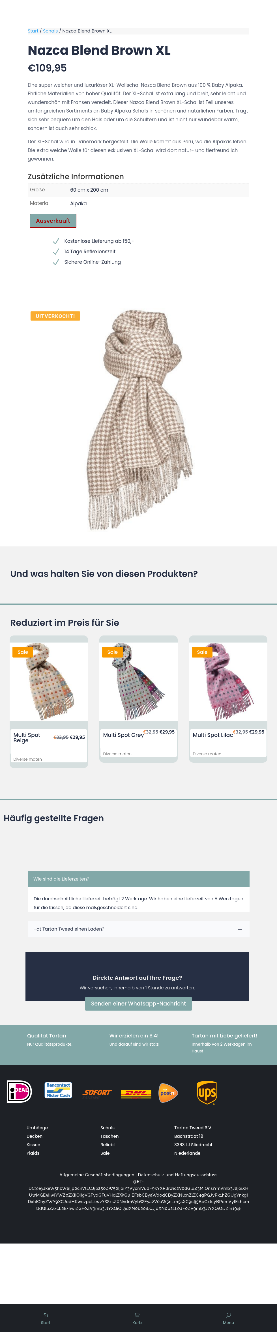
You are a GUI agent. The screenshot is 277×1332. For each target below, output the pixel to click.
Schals (50, 31)
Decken (34, 1136)
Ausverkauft (53, 221)
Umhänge (37, 1127)
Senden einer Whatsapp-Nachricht (138, 1003)
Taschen (109, 1136)
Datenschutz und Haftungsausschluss (177, 1174)
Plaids (33, 1153)
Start (33, 31)
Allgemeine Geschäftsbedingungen (96, 1174)
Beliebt (107, 1144)
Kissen (33, 1144)
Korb (137, 1322)
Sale (104, 1153)
